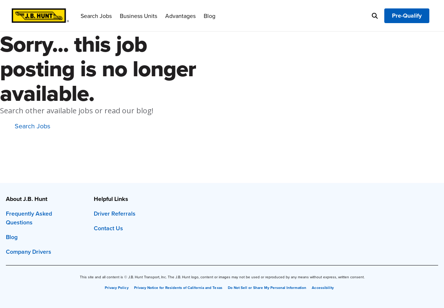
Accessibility (322, 287)
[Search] (374, 15)
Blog (209, 16)
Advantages (180, 16)
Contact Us (108, 228)
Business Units (138, 16)
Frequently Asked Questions (29, 218)
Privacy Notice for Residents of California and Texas (178, 287)
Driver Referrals (115, 213)
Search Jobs (96, 16)
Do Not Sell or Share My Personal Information (267, 287)
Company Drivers (28, 251)
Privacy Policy (116, 287)
